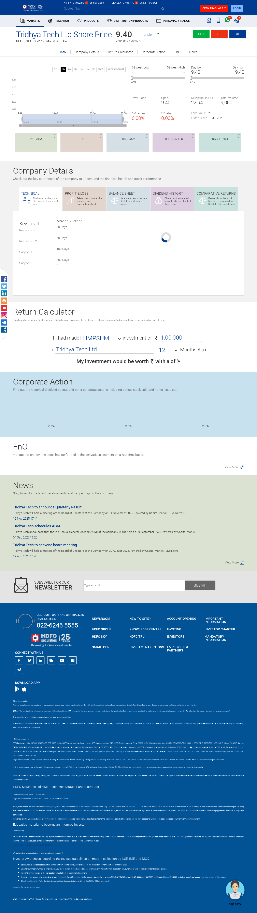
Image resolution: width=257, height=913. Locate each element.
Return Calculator (120, 52)
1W (69, 69)
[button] (152, 34)
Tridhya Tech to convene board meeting (45, 545)
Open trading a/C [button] (214, 8)
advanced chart (116, 69)
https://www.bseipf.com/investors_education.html (33, 845)
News (193, 52)
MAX (100, 69)
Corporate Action (154, 52)
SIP (237, 34)
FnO (177, 52)
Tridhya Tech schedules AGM (36, 526)
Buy (201, 34)
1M (75, 69)
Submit (200, 585)
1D (63, 69)
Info (63, 52)
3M (82, 69)
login (237, 8)
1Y (88, 69)
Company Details (87, 52)
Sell (219, 34)
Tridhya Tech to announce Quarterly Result (47, 507)
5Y (93, 69)
